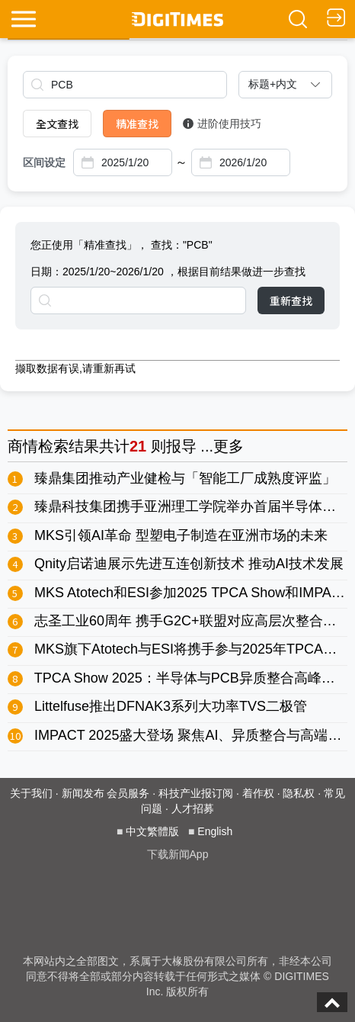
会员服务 (128, 793)
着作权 (258, 793)
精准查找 (137, 123)
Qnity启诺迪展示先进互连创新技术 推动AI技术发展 (189, 563)
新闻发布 (83, 793)
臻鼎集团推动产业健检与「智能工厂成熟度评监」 (185, 478)
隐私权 (299, 793)
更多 (228, 446)
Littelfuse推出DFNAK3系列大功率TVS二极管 (170, 706)
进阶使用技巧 (222, 123)
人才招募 (192, 808)
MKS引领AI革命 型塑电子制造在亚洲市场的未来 (181, 535)
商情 (23, 446)
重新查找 (291, 300)
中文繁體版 (152, 831)
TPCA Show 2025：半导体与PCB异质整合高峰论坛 (191, 678)
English (214, 831)
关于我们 (31, 793)
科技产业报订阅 (195, 793)
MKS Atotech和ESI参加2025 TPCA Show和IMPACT (192, 592)
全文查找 (57, 123)
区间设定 (44, 162)
